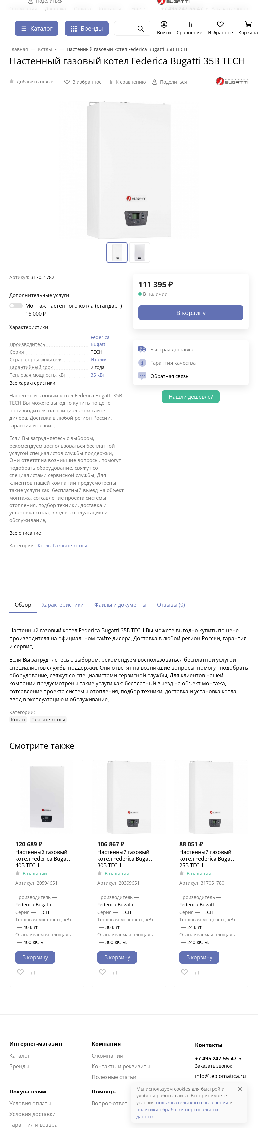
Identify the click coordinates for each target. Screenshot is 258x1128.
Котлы (45, 545)
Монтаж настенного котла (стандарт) (73, 309)
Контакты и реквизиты (121, 1066)
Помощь (104, 1091)
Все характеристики (32, 383)
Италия (99, 359)
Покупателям (27, 1091)
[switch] (16, 305)
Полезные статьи (114, 1077)
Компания (106, 1043)
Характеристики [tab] (63, 604)
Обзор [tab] (23, 604)
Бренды (87, 28)
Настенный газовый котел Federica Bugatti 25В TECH (207, 859)
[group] (129, 170)
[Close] (240, 1088)
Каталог (19, 1055)
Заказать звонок (213, 1066)
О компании (107, 1055)
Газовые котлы (70, 545)
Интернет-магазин (35, 1043)
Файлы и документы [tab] (120, 604)
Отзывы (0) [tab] (171, 604)
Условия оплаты (30, 1103)
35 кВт (98, 375)
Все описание (25, 533)
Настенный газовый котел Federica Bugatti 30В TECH (125, 859)
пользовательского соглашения (192, 1102)
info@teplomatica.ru (220, 1076)
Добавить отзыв (35, 81)
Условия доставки (32, 1114)
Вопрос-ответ (109, 1103)
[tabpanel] (129, 674)
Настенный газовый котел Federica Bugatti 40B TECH (43, 859)
